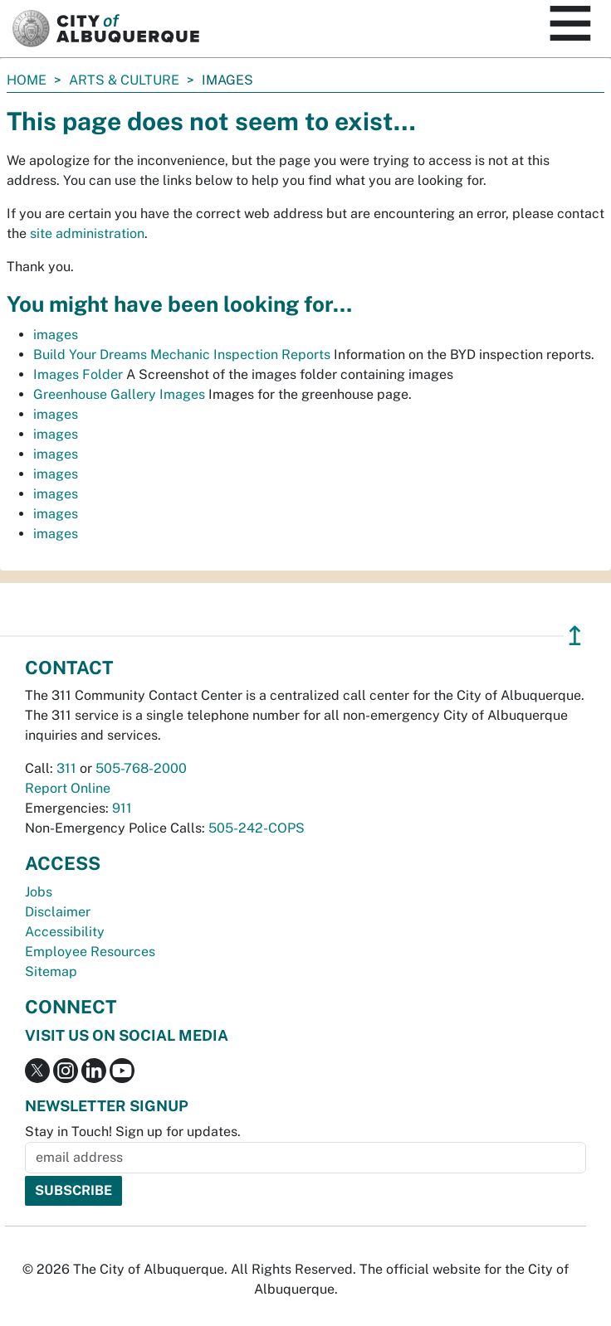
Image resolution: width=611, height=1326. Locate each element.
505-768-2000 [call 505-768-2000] (141, 768)
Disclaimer (57, 912)
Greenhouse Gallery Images (119, 394)
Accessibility (65, 932)
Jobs (38, 892)
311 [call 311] (66, 768)
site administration (87, 233)
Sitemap (51, 971)
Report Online (67, 788)
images (55, 334)
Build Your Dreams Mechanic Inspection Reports (181, 354)
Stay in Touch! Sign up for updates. (133, 1131)
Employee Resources (90, 951)
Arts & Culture (124, 80)
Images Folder (78, 374)
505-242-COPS (256, 828)
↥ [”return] (575, 635)
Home (26, 80)
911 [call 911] (122, 808)
